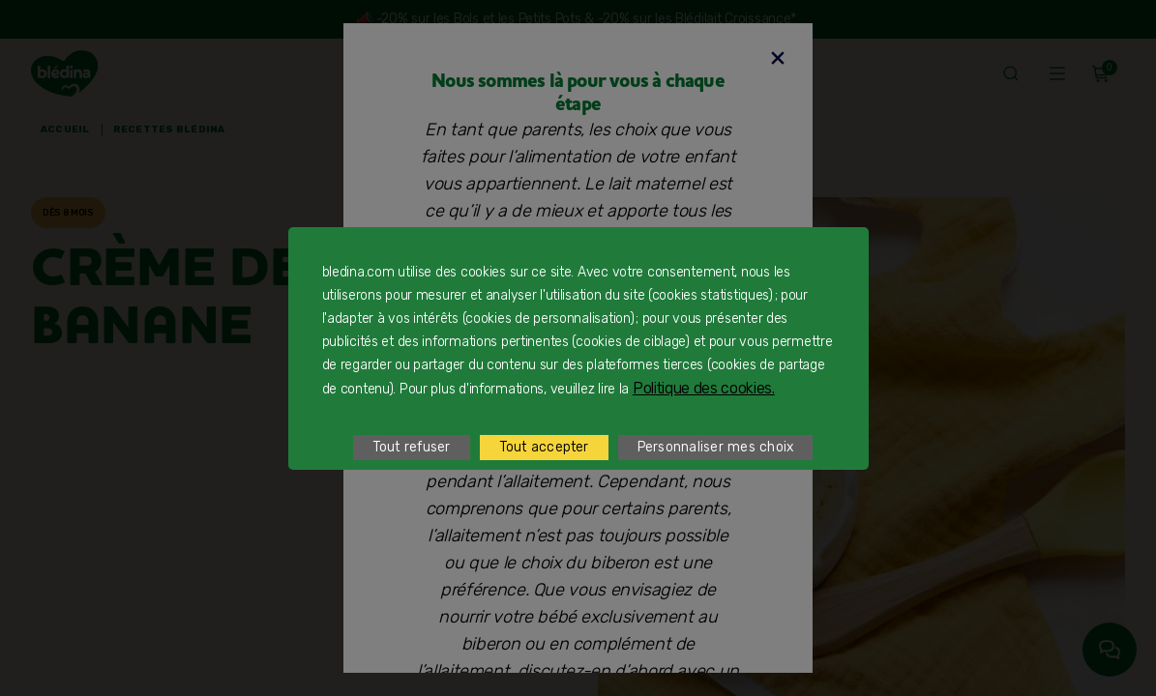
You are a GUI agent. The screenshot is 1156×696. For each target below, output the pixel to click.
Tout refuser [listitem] (411, 447)
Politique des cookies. (704, 388)
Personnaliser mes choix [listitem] (715, 447)
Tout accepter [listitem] (544, 447)
